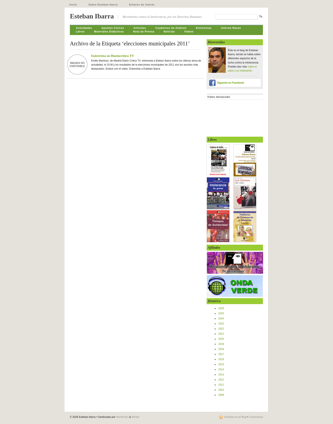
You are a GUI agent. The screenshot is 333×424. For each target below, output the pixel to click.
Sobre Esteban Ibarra (103, 4)
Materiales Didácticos (109, 31)
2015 (221, 364)
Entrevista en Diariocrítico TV (112, 56)
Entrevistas (204, 28)
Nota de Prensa (143, 31)
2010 (221, 389)
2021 (221, 333)
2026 (221, 308)
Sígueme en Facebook (230, 82)
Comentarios (256, 417)
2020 (221, 338)
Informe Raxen (231, 28)
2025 (221, 313)
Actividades (84, 28)
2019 (221, 344)
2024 (221, 318)
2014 (221, 369)
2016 (221, 359)
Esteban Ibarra (92, 16)
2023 (221, 323)
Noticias (169, 31)
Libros (80, 31)
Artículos (139, 28)
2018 (221, 349)
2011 (221, 384)
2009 (221, 394)
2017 (221, 354)
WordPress (122, 417)
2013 (221, 374)
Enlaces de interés (142, 4)
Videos (189, 31)
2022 (221, 328)
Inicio (73, 4)
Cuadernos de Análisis (171, 28)
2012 (221, 379)
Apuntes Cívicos (113, 28)
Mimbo (135, 417)
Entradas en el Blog (235, 417)
